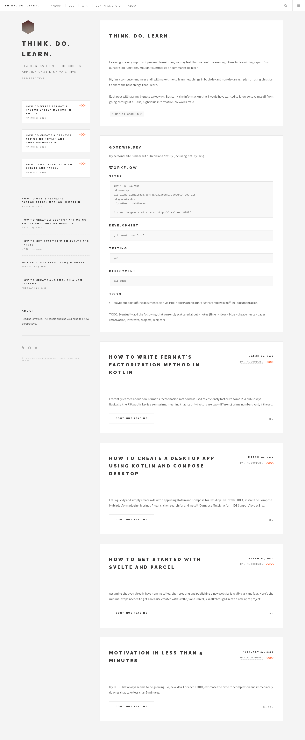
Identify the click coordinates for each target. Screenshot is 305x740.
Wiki (85, 5)
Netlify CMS (195, 156)
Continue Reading (132, 418)
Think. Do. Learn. (22, 5)
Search (285, 5)
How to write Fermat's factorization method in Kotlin (154, 364)
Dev (72, 5)
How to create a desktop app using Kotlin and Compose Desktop (162, 465)
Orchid (26, 361)
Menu (299, 5)
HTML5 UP (62, 358)
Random (55, 5)
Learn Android (108, 5)
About (133, 5)
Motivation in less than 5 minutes (53, 262)
